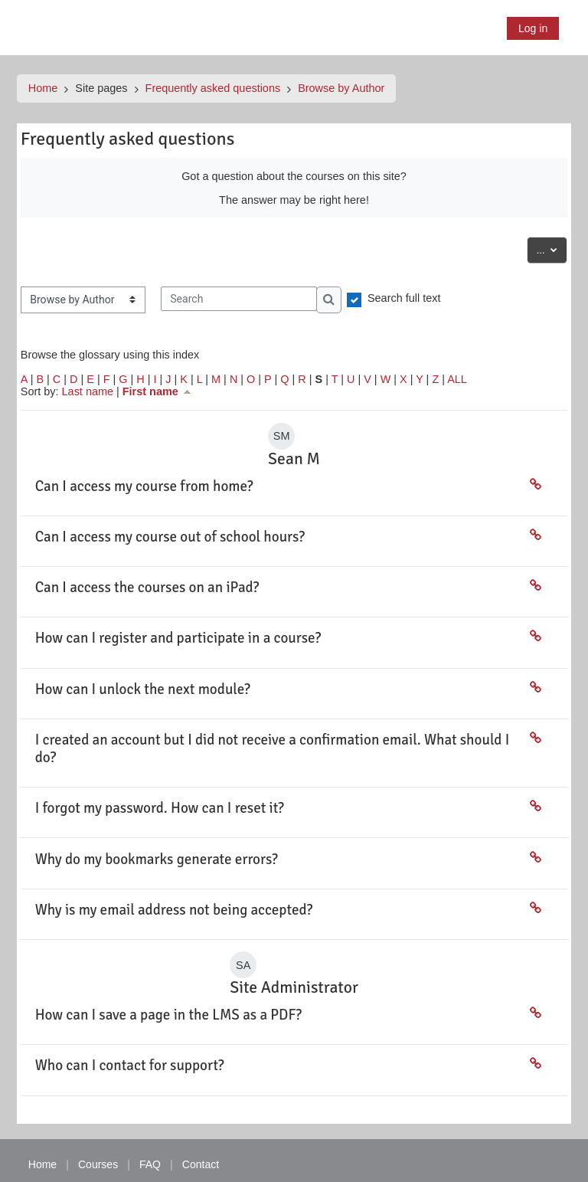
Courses (98, 1164)
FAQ (150, 1164)
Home (43, 88)
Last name (87, 391)
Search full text (404, 298)
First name (158, 391)
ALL (457, 379)
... (551, 248)
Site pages (102, 88)
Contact (200, 1164)
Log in (532, 28)
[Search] (239, 298)
